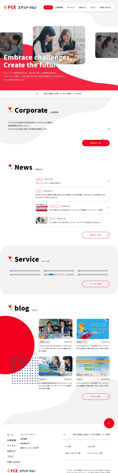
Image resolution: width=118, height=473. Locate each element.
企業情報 (59, 7)
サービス (70, 7)
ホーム (48, 7)
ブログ (92, 7)
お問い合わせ (105, 7)
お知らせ (82, 7)
